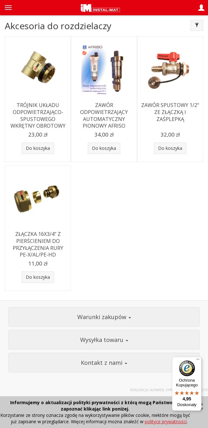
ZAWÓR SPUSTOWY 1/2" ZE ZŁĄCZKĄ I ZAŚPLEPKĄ (170, 112)
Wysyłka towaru (104, 340)
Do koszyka (38, 148)
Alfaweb (156, 390)
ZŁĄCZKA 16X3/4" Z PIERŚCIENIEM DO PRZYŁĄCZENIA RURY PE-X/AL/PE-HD (38, 244)
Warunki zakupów (104, 317)
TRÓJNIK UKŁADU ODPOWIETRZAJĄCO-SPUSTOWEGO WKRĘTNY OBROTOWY (38, 115)
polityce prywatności (166, 421)
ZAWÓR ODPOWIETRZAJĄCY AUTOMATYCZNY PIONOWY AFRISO (104, 115)
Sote (204, 390)
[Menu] (198, 360)
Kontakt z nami (104, 362)
